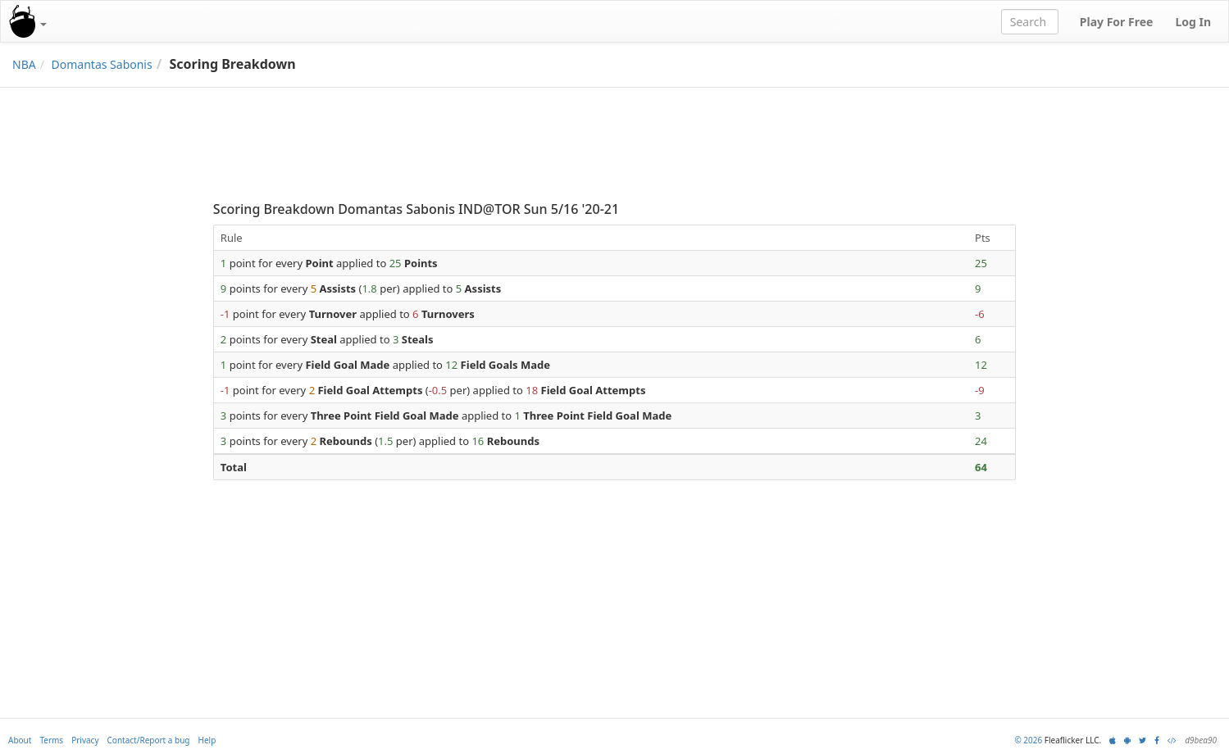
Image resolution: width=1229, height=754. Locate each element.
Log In (1193, 22)
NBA (24, 64)
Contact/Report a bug (148, 740)
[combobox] (1029, 21)
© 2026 (1028, 740)
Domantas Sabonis (102, 64)
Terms (51, 740)
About (19, 740)
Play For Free (1117, 22)
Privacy (84, 740)
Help (207, 740)
